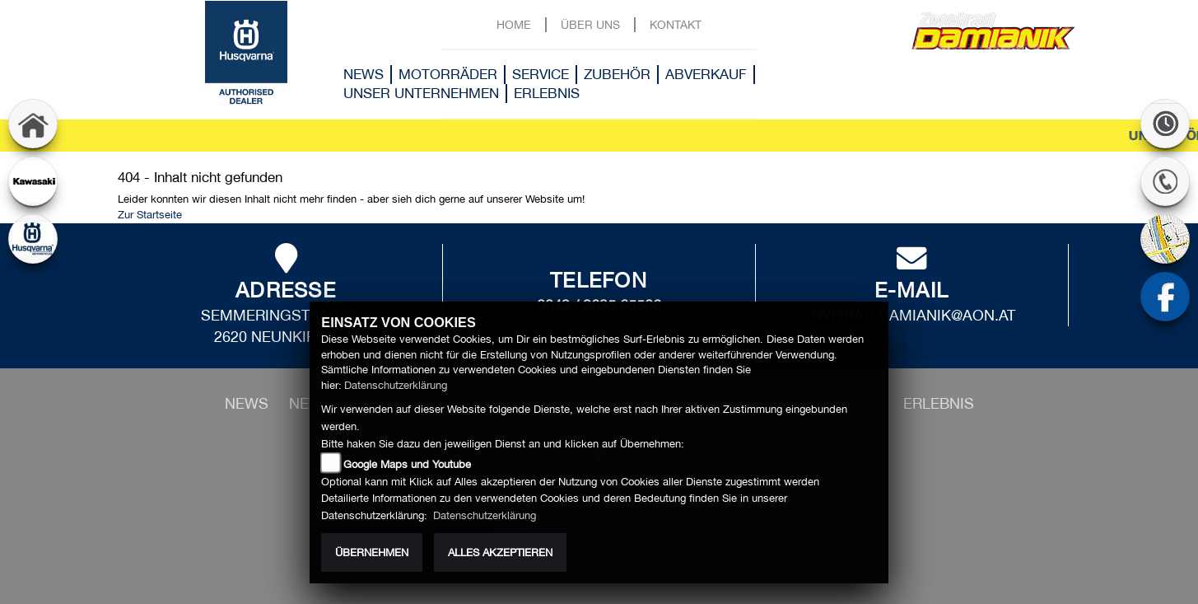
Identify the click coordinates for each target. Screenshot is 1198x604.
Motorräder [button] (448, 74)
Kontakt (676, 24)
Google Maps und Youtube (407, 464)
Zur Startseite (150, 214)
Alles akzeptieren (500, 552)
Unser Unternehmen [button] (421, 93)
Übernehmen (371, 552)
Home (513, 24)
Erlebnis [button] (547, 93)
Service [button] (540, 74)
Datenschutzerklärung (395, 385)
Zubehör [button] (617, 74)
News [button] (363, 74)
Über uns (590, 24)
